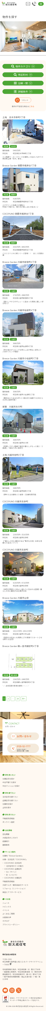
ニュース (5, 903)
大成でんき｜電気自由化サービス (15, 885)
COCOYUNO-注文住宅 (13, 863)
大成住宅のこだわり (10, 838)
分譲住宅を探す (8, 779)
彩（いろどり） (12, 875)
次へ (23, 698)
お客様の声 (6, 917)
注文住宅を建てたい (10, 797)
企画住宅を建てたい (10, 800)
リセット (21, 100)
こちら (31, 106)
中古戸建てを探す (9, 782)
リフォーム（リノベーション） (14, 888)
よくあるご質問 (8, 914)
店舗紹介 (5, 841)
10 (18, 698)
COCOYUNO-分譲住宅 (13, 878)
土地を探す (6, 807)
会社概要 (5, 834)
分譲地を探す (7, 804)
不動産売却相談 (8, 818)
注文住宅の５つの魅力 (14, 866)
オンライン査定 (8, 822)
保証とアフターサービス (11, 892)
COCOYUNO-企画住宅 (13, 869)
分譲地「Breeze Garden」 (12, 856)
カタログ (5, 921)
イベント (5, 910)
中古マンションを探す (11, 786)
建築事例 (5, 845)
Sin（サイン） (11, 872)
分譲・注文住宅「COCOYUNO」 (15, 859)
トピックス (6, 906)
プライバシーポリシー (11, 924)
